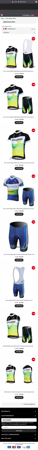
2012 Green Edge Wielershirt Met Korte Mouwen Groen (19, 163)
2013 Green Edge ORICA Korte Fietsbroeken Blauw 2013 (19, 254)
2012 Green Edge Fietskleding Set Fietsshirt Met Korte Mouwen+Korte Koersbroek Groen (19, 71)
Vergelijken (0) (11, 28)
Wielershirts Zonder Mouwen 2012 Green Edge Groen (19, 392)
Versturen (19, 430)
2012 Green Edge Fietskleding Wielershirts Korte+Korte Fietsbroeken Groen (19, 117)
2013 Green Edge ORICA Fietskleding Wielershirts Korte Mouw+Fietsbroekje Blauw (19, 208)
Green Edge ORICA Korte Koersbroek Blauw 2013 (19, 300)
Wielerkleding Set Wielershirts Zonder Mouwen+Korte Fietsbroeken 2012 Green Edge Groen (19, 346)
